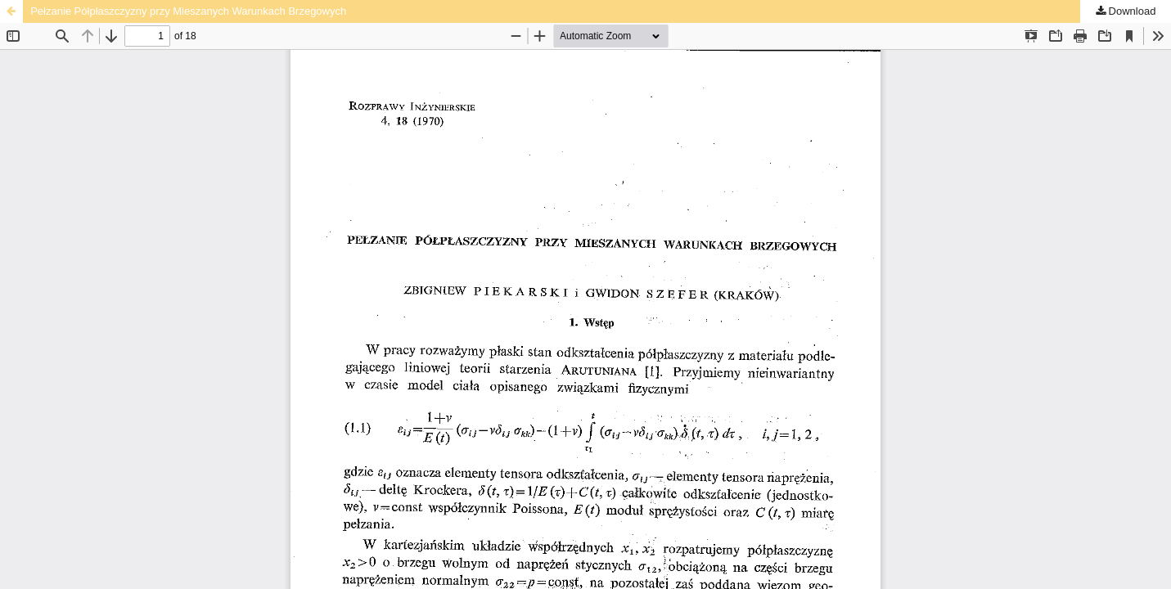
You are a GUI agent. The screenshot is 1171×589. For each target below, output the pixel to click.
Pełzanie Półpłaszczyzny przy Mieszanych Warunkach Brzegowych (188, 11)
